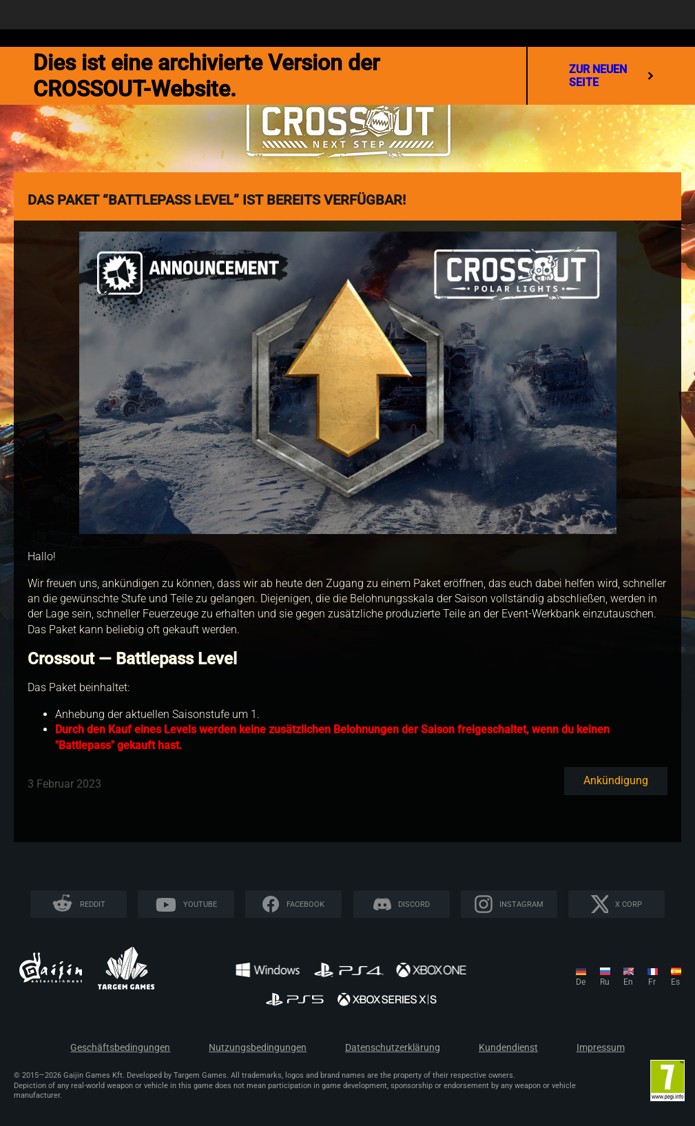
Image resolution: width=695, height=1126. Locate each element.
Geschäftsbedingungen (120, 1048)
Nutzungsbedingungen (258, 1048)
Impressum (601, 1048)
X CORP (628, 904)
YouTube (200, 904)
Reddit (92, 904)
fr (652, 982)
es (675, 982)
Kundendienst (508, 1048)
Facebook (305, 904)
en (628, 982)
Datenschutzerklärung (392, 1048)
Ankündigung (615, 780)
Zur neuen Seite (611, 76)
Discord (414, 904)
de (580, 982)
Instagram (521, 904)
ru (605, 982)
